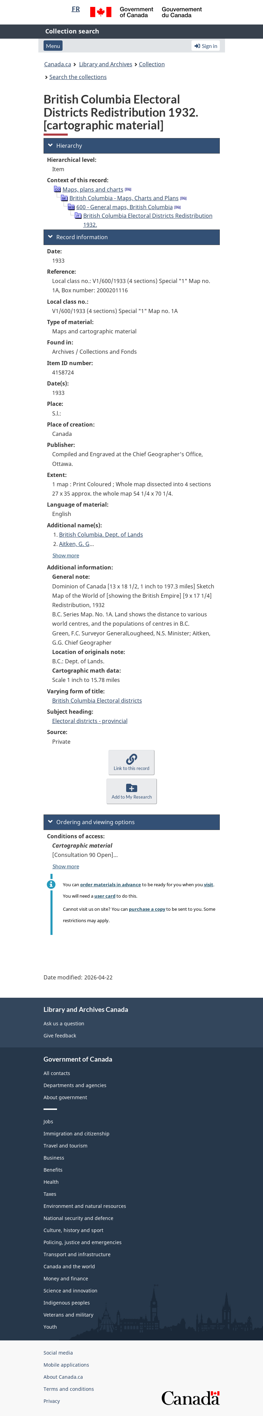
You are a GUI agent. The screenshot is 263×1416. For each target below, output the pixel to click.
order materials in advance (110, 884)
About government (65, 1097)
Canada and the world (69, 1266)
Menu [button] (53, 45)
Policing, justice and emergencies (83, 1242)
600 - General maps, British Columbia (124, 207)
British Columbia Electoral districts (97, 700)
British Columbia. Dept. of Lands (101, 534)
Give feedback (60, 1035)
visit (208, 884)
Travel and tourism (65, 1145)
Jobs (48, 1121)
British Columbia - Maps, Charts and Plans (124, 198)
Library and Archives (105, 64)
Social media (58, 1352)
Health (51, 1182)
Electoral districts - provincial (90, 721)
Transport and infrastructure (77, 1254)
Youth (50, 1327)
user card (104, 896)
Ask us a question (64, 1023)
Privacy (52, 1401)
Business (54, 1157)
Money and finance (66, 1278)
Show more (66, 555)
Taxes (50, 1194)
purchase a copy (147, 909)
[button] (131, 762)
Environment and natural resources (85, 1206)
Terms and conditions (69, 1389)
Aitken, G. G (74, 544)
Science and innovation (70, 1290)
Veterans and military (68, 1314)
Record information (78, 237)
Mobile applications (66, 1364)
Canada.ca (57, 64)
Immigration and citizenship (77, 1133)
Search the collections (78, 77)
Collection (152, 64)
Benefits (53, 1169)
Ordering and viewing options (91, 822)
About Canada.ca (63, 1377)
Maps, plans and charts (93, 189)
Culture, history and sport (73, 1230)
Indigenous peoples (67, 1302)
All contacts (57, 1073)
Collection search (72, 31)
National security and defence (78, 1218)
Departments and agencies (75, 1085)
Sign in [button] (205, 45)
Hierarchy (65, 145)
